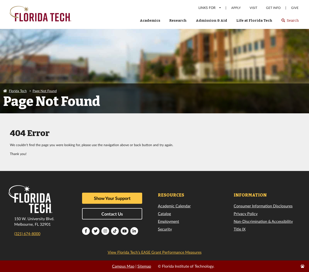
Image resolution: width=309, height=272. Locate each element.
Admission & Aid (211, 20)
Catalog (164, 213)
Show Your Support (112, 198)
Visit (253, 8)
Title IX (240, 229)
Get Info (273, 8)
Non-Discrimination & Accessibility (263, 221)
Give (295, 8)
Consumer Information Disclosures (263, 206)
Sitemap (144, 266)
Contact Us (112, 214)
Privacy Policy (246, 213)
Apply (236, 8)
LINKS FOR (209, 8)
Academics (150, 20)
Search (290, 22)
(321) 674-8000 (27, 233)
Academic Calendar (174, 206)
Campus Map (123, 266)
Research (178, 20)
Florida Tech (18, 91)
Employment (168, 221)
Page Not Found (45, 91)
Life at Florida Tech (254, 20)
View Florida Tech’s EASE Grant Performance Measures (155, 252)
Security (165, 229)
